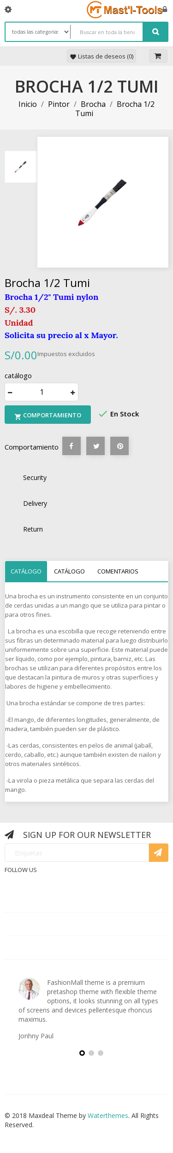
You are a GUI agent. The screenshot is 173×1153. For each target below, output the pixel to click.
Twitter (69, 876)
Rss (91, 876)
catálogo (26, 571)
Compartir (71, 446)
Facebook (47, 876)
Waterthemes (107, 1115)
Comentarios (117, 571)
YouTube (114, 876)
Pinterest (119, 446)
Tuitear (95, 446)
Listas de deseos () (101, 56)
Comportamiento (47, 416)
